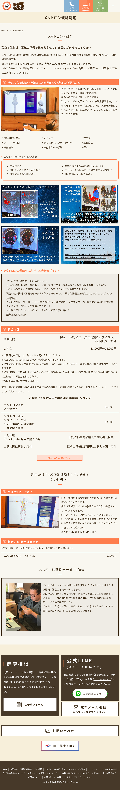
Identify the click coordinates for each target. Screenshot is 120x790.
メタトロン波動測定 (76, 769)
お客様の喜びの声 (67, 773)
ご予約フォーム (34, 777)
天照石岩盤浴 (26, 769)
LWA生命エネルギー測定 (55, 769)
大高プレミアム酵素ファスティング (43, 773)
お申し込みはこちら (58, 458)
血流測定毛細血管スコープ (14, 773)
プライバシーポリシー (82, 777)
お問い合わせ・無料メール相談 (57, 777)
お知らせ (96, 773)
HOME (3, 31)
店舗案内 (14, 769)
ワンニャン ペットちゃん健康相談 (102, 769)
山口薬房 (38, 769)
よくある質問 (83, 773)
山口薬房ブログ (109, 773)
